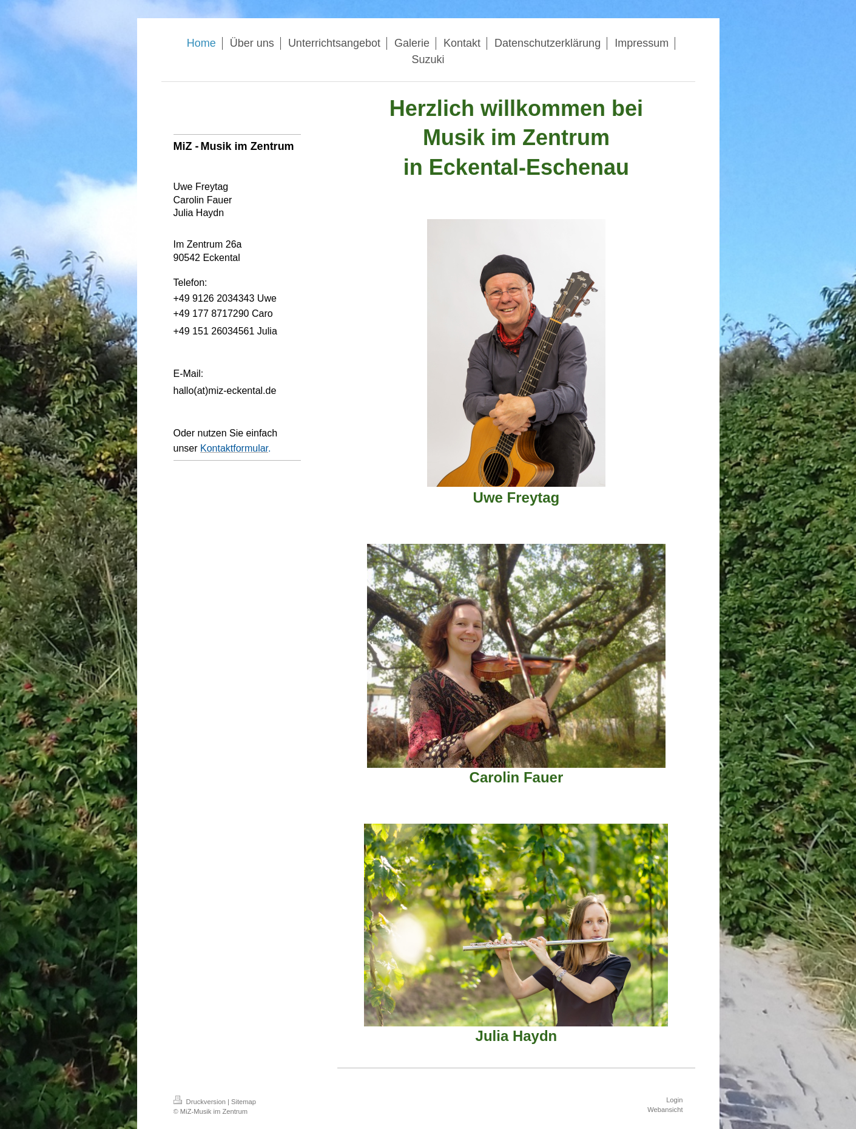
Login (674, 1100)
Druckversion (201, 1101)
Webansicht (664, 1109)
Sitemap (243, 1101)
